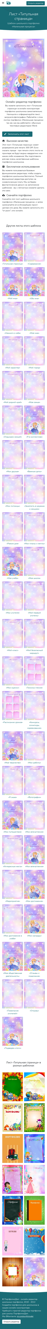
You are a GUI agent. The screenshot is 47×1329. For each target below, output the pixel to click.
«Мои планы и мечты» (34, 543)
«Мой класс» (12, 650)
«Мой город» (34, 367)
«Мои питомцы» (12, 506)
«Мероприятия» (12, 901)
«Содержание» (34, 263)
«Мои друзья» (12, 471)
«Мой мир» (13, 298)
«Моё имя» (34, 333)
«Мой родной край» (12, 402)
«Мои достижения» (34, 901)
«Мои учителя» (13, 612)
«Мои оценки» (12, 687)
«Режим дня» (13, 543)
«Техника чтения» (34, 687)
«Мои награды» (34, 935)
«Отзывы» (34, 1010)
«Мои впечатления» (34, 832)
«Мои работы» (34, 762)
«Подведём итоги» (12, 1048)
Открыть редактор (35, 3)
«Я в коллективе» (34, 437)
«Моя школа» (34, 578)
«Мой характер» (12, 367)
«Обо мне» (34, 298)
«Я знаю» (12, 797)
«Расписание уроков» (13, 722)
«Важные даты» (34, 471)
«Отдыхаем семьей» (12, 437)
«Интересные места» (12, 866)
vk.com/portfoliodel (25, 1316)
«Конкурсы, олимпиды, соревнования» (34, 725)
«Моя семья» (34, 402)
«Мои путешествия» (12, 832)
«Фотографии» (34, 797)
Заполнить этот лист (16, 134)
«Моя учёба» (12, 578)
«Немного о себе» (12, 333)
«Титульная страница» (12, 263)
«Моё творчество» (12, 762)
